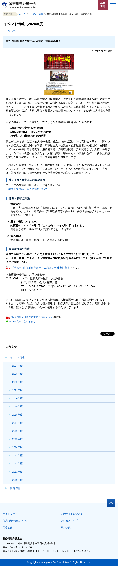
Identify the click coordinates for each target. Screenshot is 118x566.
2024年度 (17, 365)
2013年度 (17, 455)
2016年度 (17, 430)
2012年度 (17, 463)
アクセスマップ (69, 520)
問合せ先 (7, 527)
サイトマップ (10, 513)
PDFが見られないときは (22, 321)
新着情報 (15, 488)
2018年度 (17, 414)
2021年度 (17, 390)
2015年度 (17, 439)
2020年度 (17, 398)
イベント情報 (17, 357)
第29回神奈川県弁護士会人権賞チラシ (32, 317)
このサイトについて (72, 513)
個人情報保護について (15, 520)
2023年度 (17, 373)
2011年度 (17, 471)
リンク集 (66, 527)
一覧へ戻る (11, 31)
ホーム (22, 14)
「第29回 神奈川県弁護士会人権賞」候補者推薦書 (40, 267)
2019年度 (17, 406)
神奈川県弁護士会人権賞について (27, 189)
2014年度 (17, 447)
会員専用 (102, 5)
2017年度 (17, 422)
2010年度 (17, 480)
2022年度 (17, 382)
